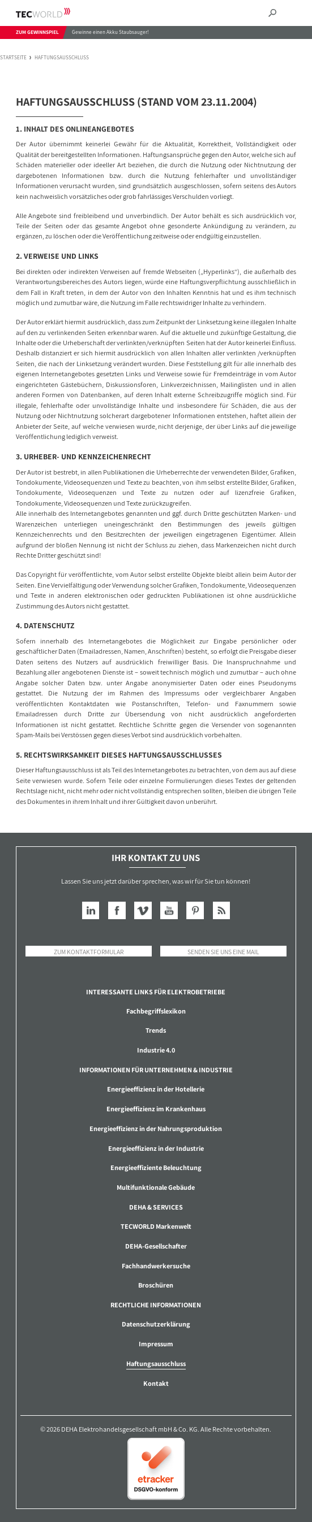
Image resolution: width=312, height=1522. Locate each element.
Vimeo (143, 910)
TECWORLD (53, 13)
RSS (221, 910)
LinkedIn (91, 910)
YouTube (169, 910)
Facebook (117, 910)
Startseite (13, 57)
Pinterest (195, 910)
